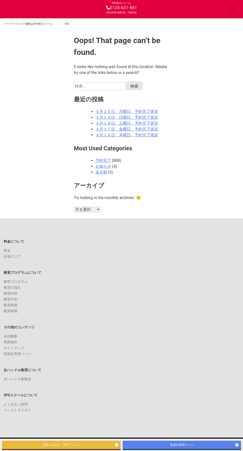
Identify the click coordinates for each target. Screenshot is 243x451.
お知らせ (103, 166)
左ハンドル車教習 (17, 379)
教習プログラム (16, 282)
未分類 (101, 172)
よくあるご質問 (16, 404)
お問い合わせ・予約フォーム (61, 445)
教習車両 (10, 311)
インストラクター (17, 410)
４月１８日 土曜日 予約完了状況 (126, 123)
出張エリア (12, 256)
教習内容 (10, 293)
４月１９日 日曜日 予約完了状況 (126, 117)
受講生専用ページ (17, 354)
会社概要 (10, 336)
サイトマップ (14, 348)
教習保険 (10, 305)
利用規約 (10, 342)
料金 (7, 250)
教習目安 (10, 299)
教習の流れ (12, 287)
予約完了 (103, 160)
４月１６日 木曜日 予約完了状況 (126, 135)
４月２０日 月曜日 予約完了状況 (126, 111)
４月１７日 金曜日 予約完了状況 (126, 129)
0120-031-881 (121, 7)
